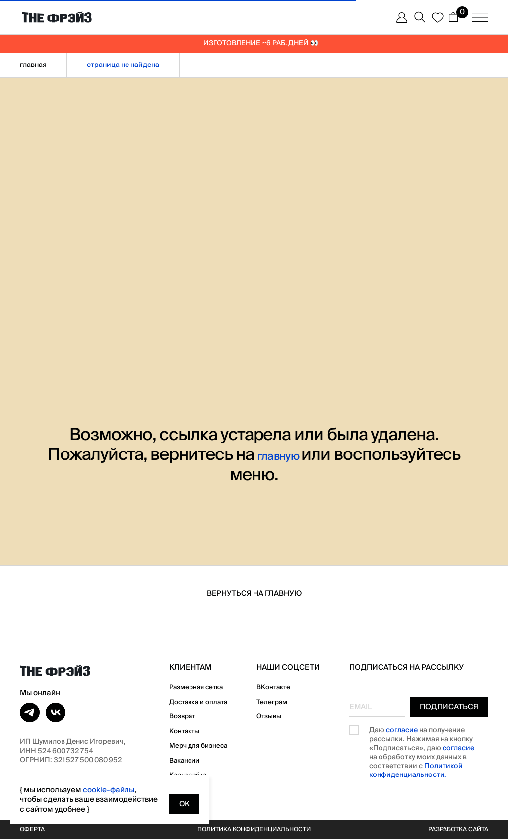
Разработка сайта (452, 829)
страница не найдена (123, 65)
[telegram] (30, 713)
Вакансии (187, 760)
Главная (33, 65)
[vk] (55, 713)
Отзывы (276, 716)
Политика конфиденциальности (254, 829)
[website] (400, 17)
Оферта (34, 829)
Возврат (184, 716)
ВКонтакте (281, 686)
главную (280, 454)
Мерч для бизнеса (202, 745)
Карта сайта (191, 774)
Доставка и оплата (203, 701)
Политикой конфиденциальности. (416, 771)
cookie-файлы (108, 789)
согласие (402, 730)
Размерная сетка (201, 686)
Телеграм (279, 701)
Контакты (186, 730)
